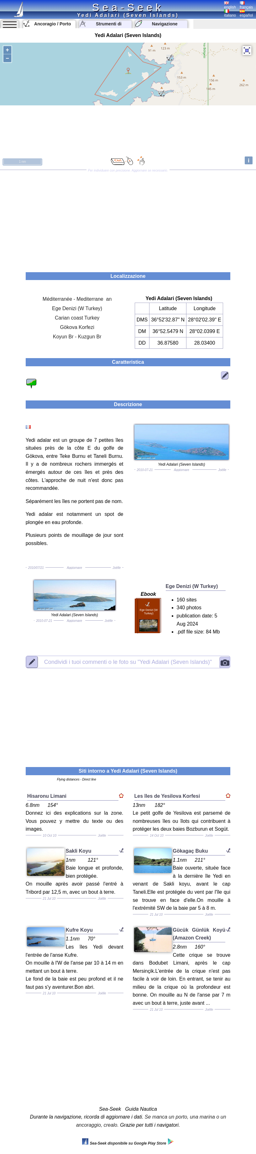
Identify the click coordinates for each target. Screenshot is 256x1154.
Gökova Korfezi (77, 327)
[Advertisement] (128, 219)
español (246, 13)
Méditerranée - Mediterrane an (77, 299)
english (230, 5)
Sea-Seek (128, 7)
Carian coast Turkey (77, 317)
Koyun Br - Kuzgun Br (77, 336)
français (246, 5)
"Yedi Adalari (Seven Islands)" (128, 662)
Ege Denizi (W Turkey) (77, 308)
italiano (230, 13)
